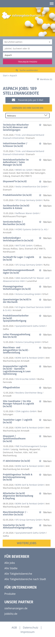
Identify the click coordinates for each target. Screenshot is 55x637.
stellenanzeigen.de (15, 608)
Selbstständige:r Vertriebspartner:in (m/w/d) (18, 239)
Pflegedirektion (11, 387)
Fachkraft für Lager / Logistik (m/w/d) (18, 258)
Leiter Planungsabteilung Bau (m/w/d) (16, 335)
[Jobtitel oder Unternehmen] (27, 48)
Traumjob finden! (27, 61)
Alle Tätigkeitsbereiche (18, 573)
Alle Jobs (9, 563)
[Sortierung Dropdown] (46, 115)
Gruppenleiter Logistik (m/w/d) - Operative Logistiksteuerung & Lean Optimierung (17, 370)
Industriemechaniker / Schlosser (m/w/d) (15, 144)
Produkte (10, 593)
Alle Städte (10, 568)
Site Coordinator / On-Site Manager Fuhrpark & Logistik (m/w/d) (18, 404)
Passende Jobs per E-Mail (27, 100)
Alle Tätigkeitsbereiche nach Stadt (25, 579)
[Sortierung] (25, 115)
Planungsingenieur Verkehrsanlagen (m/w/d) (17, 287)
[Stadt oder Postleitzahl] (27, 55)
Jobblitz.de (10, 613)
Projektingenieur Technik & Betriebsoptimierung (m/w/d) (17, 477)
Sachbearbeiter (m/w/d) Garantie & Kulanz (16, 207)
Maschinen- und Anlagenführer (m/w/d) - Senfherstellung (16, 350)
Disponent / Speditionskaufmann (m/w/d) (14, 439)
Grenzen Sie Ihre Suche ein (27, 107)
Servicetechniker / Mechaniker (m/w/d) (14, 223)
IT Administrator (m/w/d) (16, 460)
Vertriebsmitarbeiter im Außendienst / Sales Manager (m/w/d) (16, 162)
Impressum (28, 632)
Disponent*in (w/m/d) (15, 181)
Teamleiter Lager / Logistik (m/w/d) (17, 421)
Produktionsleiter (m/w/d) (17, 195)
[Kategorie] (24, 41)
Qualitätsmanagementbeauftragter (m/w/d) (18, 271)
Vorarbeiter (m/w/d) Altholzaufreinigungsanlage (18, 526)
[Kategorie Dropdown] (49, 41)
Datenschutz (30, 627)
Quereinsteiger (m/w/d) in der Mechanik (17, 301)
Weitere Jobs (26, 543)
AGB (14, 627)
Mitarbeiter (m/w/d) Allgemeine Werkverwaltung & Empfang (18, 496)
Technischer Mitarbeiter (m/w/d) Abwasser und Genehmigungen (16, 127)
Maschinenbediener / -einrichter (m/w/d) (15, 513)
